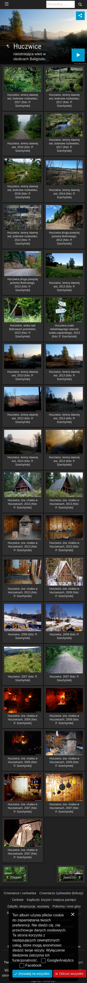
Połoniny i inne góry (66, 906)
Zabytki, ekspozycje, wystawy (28, 906)
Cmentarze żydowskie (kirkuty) (61, 893)
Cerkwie (18, 900)
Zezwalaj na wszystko (33, 973)
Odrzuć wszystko (71, 973)
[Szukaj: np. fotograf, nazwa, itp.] (60, 4)
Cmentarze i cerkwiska (20, 893)
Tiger (79, 962)
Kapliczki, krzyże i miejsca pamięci (51, 900)
